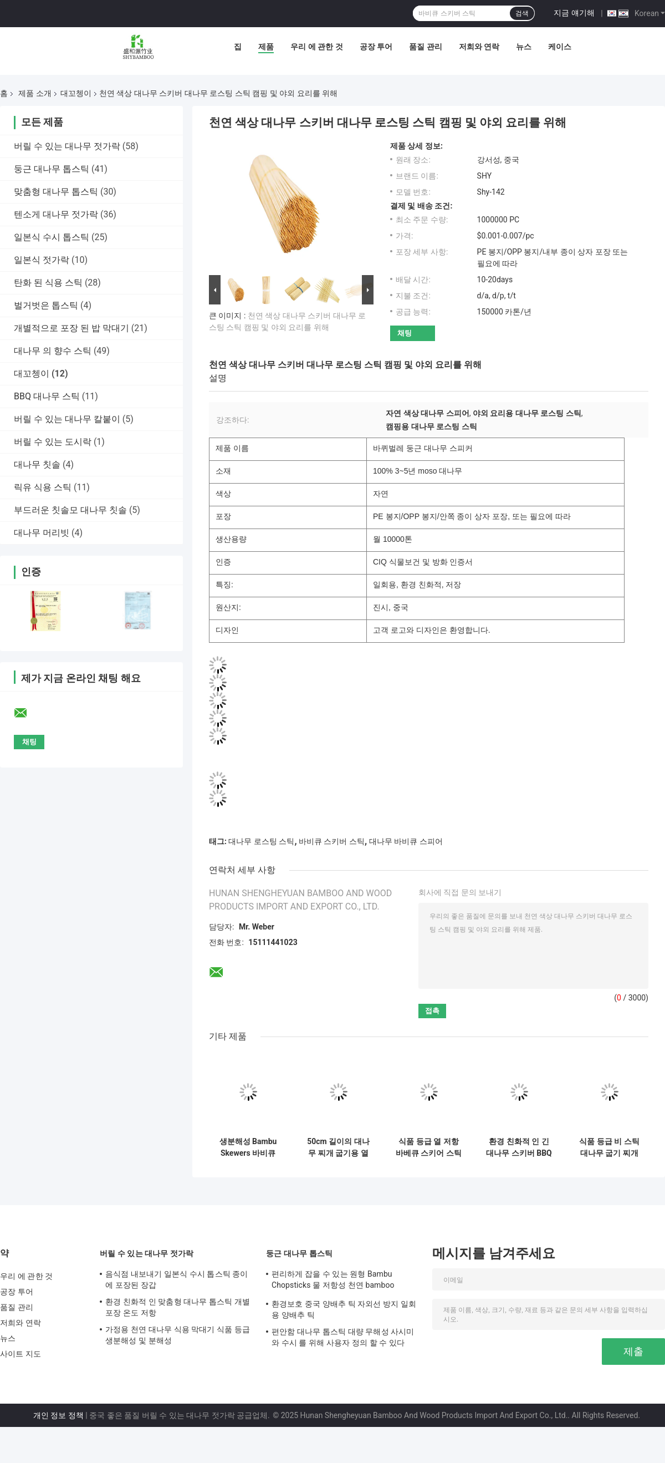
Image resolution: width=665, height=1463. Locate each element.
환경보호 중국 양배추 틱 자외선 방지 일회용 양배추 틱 (344, 1309)
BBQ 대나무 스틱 (47, 396)
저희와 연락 (479, 46)
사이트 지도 (20, 1353)
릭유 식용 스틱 (42, 487)
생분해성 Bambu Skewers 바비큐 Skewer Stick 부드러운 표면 (248, 1147)
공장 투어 (376, 46)
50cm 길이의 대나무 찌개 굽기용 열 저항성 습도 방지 (338, 1147)
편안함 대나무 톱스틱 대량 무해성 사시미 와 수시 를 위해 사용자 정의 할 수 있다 (343, 1337)
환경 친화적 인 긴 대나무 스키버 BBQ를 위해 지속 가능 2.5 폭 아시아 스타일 (518, 1147)
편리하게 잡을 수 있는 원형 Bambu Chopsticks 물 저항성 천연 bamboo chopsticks (333, 1281)
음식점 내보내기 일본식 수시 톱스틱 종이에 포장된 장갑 (176, 1279)
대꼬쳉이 (75, 93)
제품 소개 (34, 93)
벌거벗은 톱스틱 (46, 305)
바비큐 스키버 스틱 (332, 841)
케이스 (559, 46)
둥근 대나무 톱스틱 (51, 169)
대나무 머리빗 (41, 532)
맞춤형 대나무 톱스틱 (56, 191)
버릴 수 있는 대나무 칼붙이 (67, 419)
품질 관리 (425, 46)
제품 (266, 46)
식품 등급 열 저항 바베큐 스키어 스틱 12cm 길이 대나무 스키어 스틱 (429, 1147)
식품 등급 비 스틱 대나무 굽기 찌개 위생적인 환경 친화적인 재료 (609, 1147)
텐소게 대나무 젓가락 (56, 214)
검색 (522, 13)
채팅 (404, 333)
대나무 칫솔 (37, 464)
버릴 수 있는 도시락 (52, 441)
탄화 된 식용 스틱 (48, 282)
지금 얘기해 (574, 12)
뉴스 (523, 46)
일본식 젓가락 (41, 260)
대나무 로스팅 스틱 (261, 841)
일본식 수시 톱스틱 (51, 237)
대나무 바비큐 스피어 (406, 841)
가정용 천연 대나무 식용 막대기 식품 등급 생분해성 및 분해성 (177, 1335)
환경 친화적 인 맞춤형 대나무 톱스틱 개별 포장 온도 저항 (177, 1307)
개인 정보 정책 (58, 1415)
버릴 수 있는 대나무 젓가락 (67, 146)
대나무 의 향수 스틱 (52, 351)
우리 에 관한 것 (316, 46)
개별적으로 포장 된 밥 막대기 (71, 328)
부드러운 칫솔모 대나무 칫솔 (70, 510)
